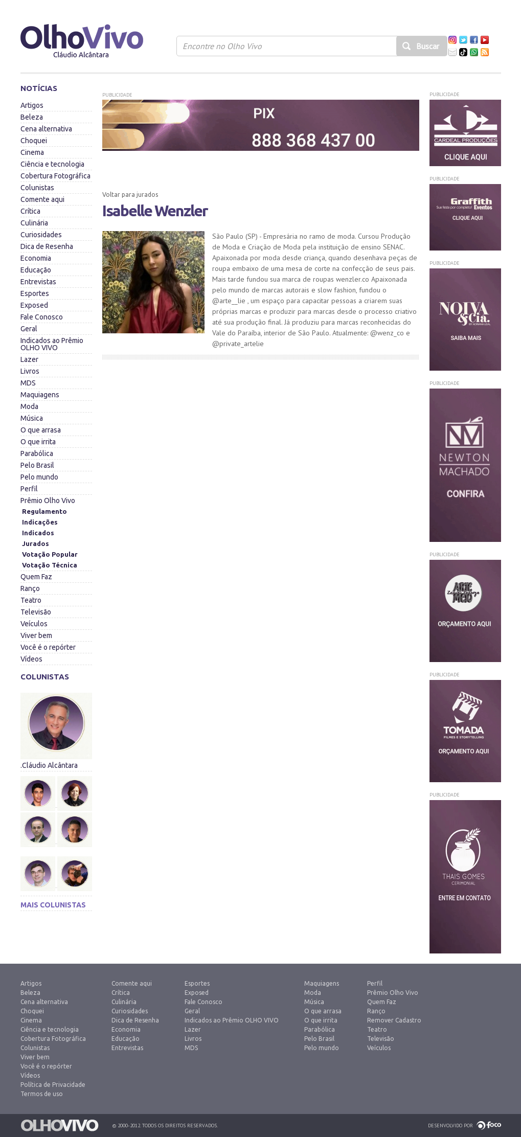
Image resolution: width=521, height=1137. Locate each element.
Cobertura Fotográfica (55, 176)
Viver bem (36, 635)
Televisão (35, 612)
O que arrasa (40, 430)
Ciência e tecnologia (52, 164)
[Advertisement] (260, 438)
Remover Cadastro (394, 1020)
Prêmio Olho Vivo (47, 500)
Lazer (29, 359)
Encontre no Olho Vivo (222, 46)
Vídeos (31, 659)
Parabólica (36, 453)
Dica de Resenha (46, 246)
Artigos (31, 105)
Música (31, 418)
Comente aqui (42, 199)
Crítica (30, 211)
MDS (28, 383)
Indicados (38, 532)
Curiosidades (41, 235)
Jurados (35, 543)
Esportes (34, 293)
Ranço (30, 588)
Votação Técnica (49, 564)
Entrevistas (38, 282)
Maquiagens (39, 395)
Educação (35, 270)
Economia (35, 258)
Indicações (40, 522)
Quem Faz (36, 577)
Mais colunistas (53, 905)
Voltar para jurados (130, 194)
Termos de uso (41, 1093)
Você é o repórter (48, 647)
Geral (28, 329)
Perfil (29, 489)
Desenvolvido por (450, 1125)
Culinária (34, 223)
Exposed (34, 305)
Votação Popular (50, 554)
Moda (29, 406)
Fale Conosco (41, 317)
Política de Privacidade (52, 1084)
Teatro (30, 600)
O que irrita (38, 442)
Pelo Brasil (37, 465)
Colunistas (37, 188)
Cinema (32, 152)
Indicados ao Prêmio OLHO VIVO (51, 344)
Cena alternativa (46, 129)
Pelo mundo (39, 477)
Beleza (31, 117)
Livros (29, 371)
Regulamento (44, 511)
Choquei (33, 141)
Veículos (34, 624)
